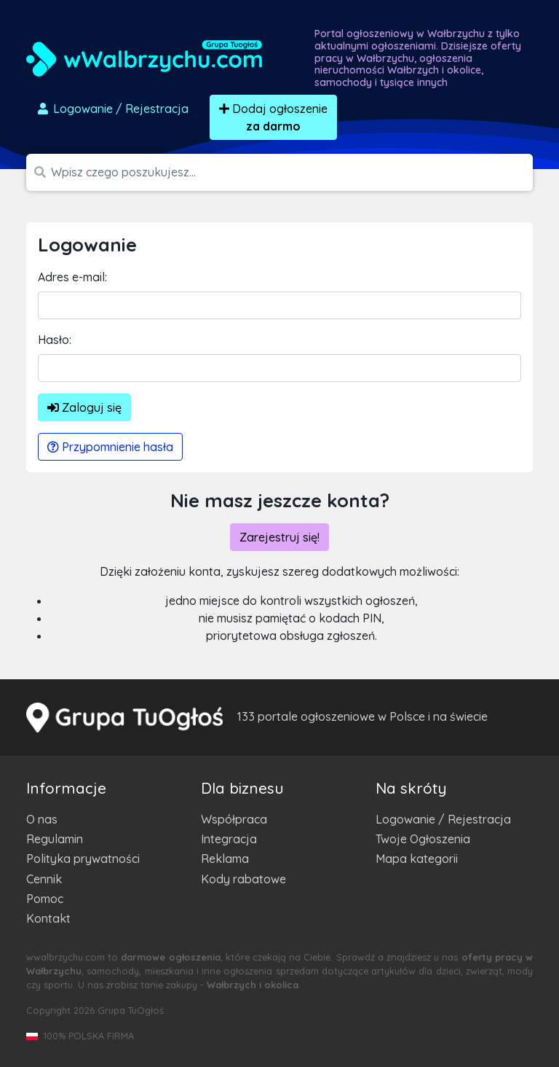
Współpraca (234, 819)
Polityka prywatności (83, 858)
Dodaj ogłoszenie (273, 117)
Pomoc (44, 898)
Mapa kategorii (417, 858)
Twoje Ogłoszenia (423, 839)
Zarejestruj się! (279, 537)
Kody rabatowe (243, 879)
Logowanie (112, 108)
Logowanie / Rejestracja (443, 819)
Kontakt (48, 918)
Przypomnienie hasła (110, 446)
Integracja (229, 839)
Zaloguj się (84, 407)
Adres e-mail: (72, 277)
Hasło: (54, 339)
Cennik (44, 879)
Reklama (225, 858)
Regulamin (54, 839)
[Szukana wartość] (292, 172)
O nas (42, 819)
